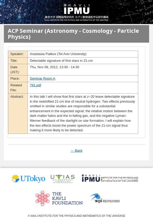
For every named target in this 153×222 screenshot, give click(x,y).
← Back (77, 150)
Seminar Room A (42, 78)
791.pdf (35, 85)
